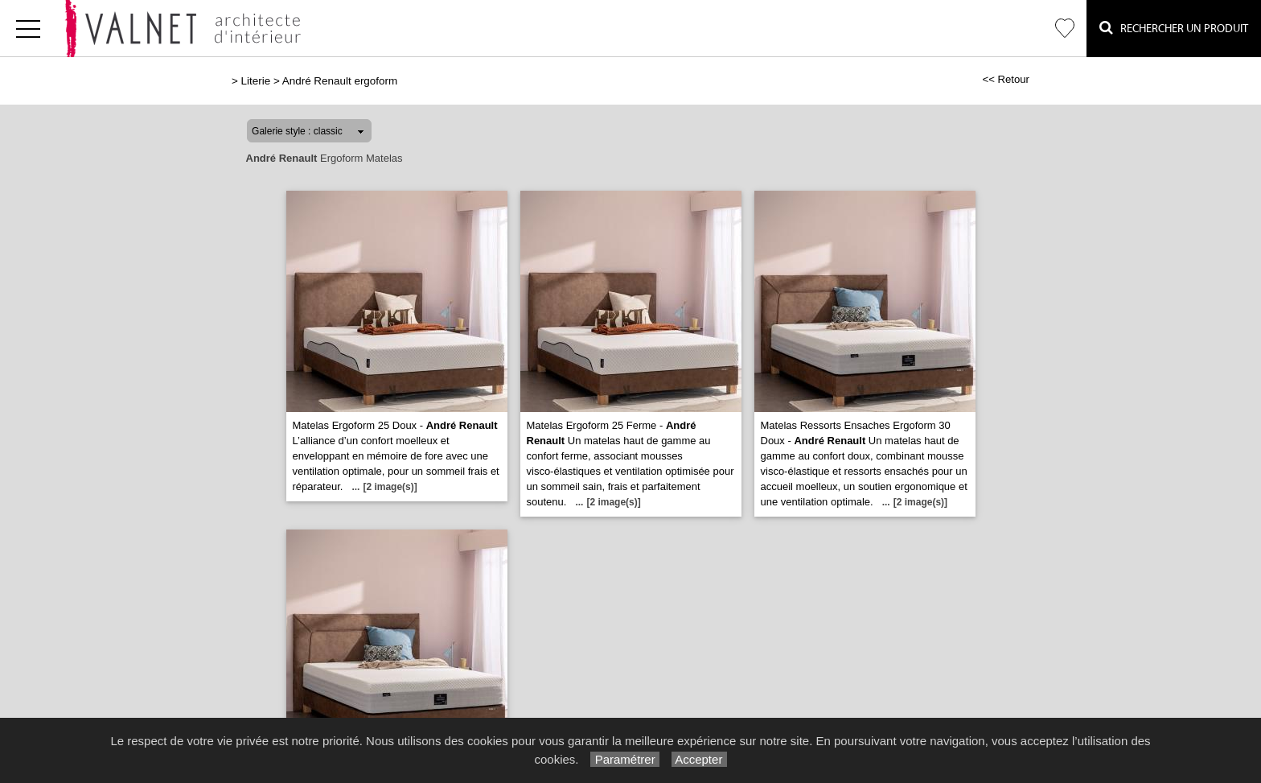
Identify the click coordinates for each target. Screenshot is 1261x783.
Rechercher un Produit (1173, 27)
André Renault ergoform (339, 81)
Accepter (699, 759)
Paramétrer (624, 759)
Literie (256, 81)
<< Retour (1005, 79)
